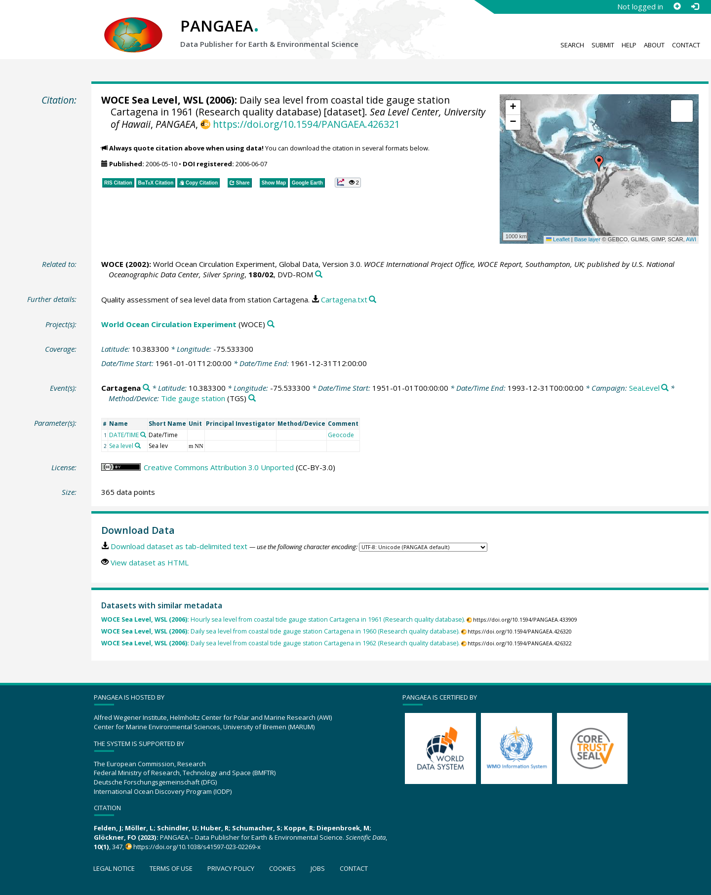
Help (629, 44)
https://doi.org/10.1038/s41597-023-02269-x (197, 846)
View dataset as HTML (150, 562)
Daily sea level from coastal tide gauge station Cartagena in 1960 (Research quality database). (280, 631)
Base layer (587, 239)
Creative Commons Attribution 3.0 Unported (219, 467)
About (654, 44)
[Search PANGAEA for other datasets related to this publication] (318, 274)
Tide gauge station (193, 398)
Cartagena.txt (344, 299)
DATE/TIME (124, 435)
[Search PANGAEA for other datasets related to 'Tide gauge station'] (252, 398)
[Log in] (695, 6)
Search (572, 44)
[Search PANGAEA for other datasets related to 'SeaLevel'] (665, 388)
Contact (686, 44)
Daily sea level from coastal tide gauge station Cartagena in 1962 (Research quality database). (280, 643)
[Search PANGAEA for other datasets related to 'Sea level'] (138, 445)
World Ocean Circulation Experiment (169, 324)
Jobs (318, 868)
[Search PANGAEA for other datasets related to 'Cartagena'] (146, 388)
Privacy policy (230, 868)
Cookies (282, 868)
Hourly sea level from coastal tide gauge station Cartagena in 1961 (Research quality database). (283, 619)
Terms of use (171, 868)
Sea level (121, 446)
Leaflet (558, 239)
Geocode (341, 435)
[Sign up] (677, 6)
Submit (603, 44)
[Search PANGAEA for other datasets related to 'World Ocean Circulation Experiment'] (271, 324)
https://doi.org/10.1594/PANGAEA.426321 (306, 124)
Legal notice (114, 868)
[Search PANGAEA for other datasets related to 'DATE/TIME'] (143, 435)
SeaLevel (644, 388)
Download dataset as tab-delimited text (179, 546)
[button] (599, 163)
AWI (691, 239)
